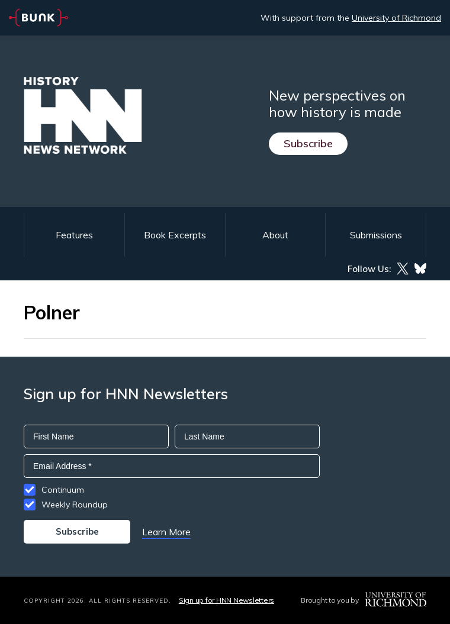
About (275, 235)
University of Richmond (396, 17)
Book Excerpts (175, 235)
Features (74, 235)
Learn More (166, 532)
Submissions (376, 235)
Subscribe (308, 143)
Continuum (62, 489)
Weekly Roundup (74, 504)
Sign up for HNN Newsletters (226, 600)
